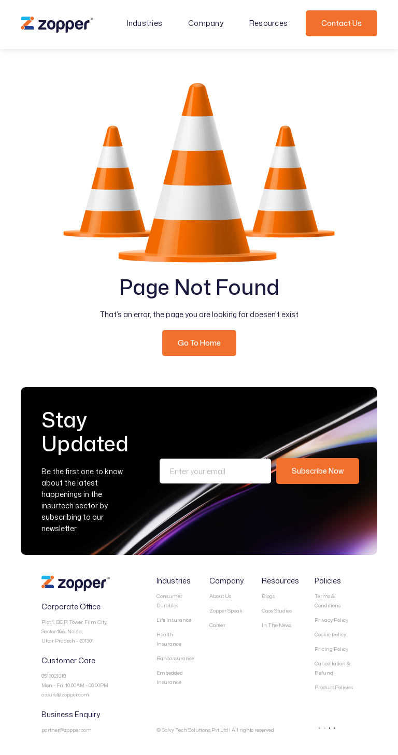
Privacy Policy (331, 619)
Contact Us (341, 23)
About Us (220, 596)
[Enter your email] (215, 471)
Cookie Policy (330, 634)
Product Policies (334, 687)
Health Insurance (169, 639)
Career (217, 625)
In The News (276, 625)
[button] (150, 23)
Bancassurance (175, 658)
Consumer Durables (169, 600)
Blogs (268, 596)
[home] (57, 25)
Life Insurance (174, 619)
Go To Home (199, 343)
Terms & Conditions (327, 600)
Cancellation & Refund (333, 668)
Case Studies (277, 610)
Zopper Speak (226, 610)
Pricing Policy (331, 648)
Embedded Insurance (170, 677)
